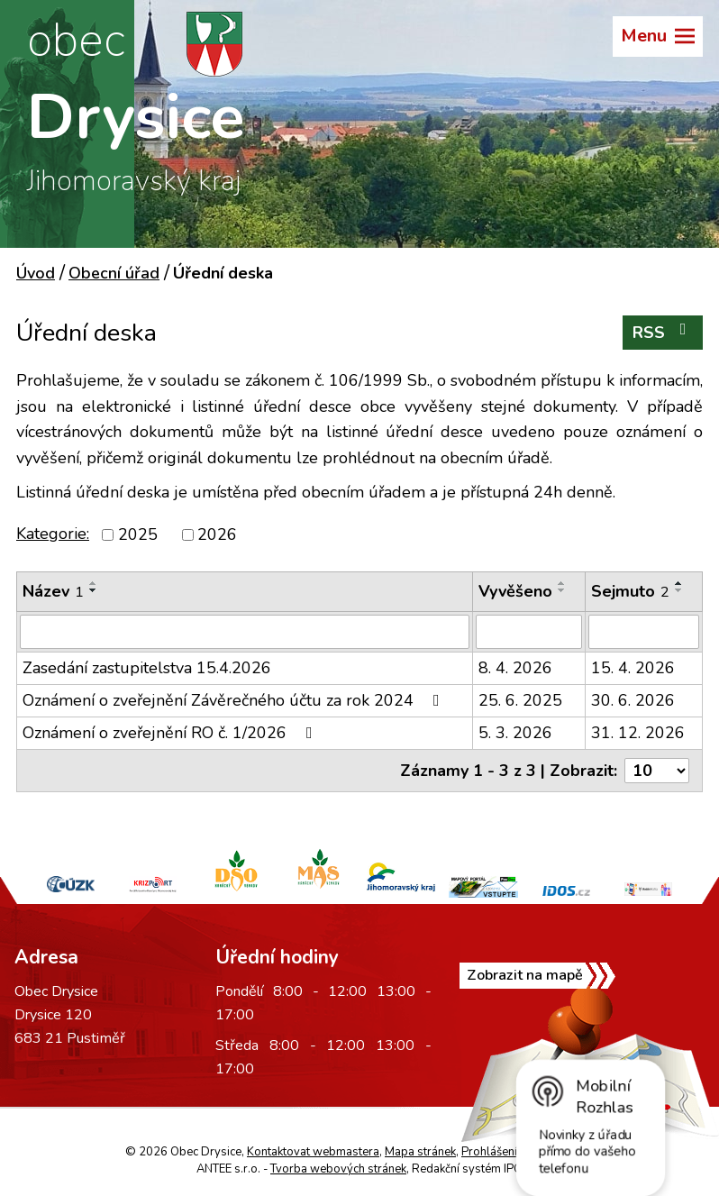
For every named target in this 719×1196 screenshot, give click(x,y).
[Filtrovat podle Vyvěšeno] (529, 632)
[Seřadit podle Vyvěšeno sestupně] (562, 590)
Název (53, 591)
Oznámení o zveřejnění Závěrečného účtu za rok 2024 (235, 700)
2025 (138, 534)
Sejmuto (630, 591)
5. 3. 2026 (515, 733)
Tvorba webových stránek (338, 1169)
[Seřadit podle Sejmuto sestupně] (679, 590)
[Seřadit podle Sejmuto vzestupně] (679, 583)
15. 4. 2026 (633, 668)
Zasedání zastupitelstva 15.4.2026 (147, 668)
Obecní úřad (113, 273)
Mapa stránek (420, 1152)
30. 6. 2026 (633, 700)
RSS (663, 332)
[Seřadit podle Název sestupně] (94, 590)
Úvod (35, 273)
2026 (217, 534)
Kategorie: (52, 533)
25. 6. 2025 (520, 700)
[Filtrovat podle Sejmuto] (643, 632)
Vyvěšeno (515, 591)
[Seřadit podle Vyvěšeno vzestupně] (562, 583)
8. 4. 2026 (515, 668)
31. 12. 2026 (638, 733)
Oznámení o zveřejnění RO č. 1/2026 (171, 733)
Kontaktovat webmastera (313, 1152)
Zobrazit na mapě (525, 975)
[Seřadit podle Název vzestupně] (94, 583)
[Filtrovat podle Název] (244, 632)
